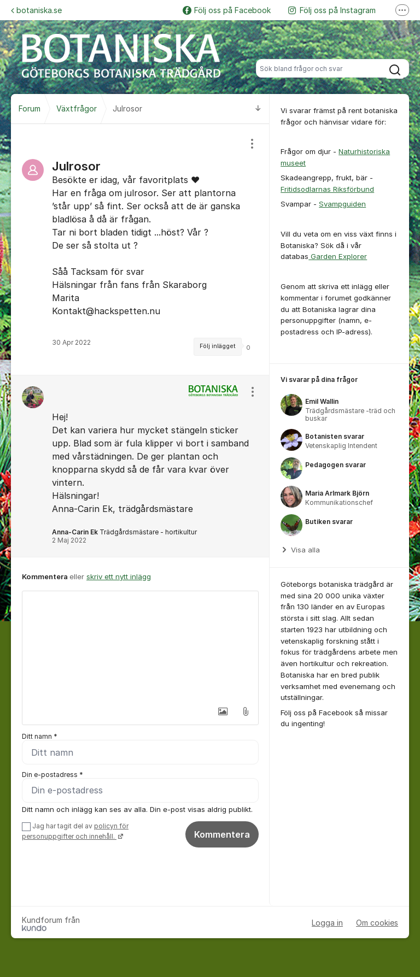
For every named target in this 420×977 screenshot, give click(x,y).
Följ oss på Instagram (332, 10)
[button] (222, 711)
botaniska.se (36, 10)
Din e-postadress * (52, 774)
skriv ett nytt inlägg (118, 576)
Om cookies (377, 922)
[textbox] (140, 646)
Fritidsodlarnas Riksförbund (327, 189)
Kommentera (222, 834)
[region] (140, 249)
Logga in (327, 922)
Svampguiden (342, 203)
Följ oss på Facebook (227, 10)
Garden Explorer (337, 256)
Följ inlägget (218, 346)
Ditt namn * (39, 736)
